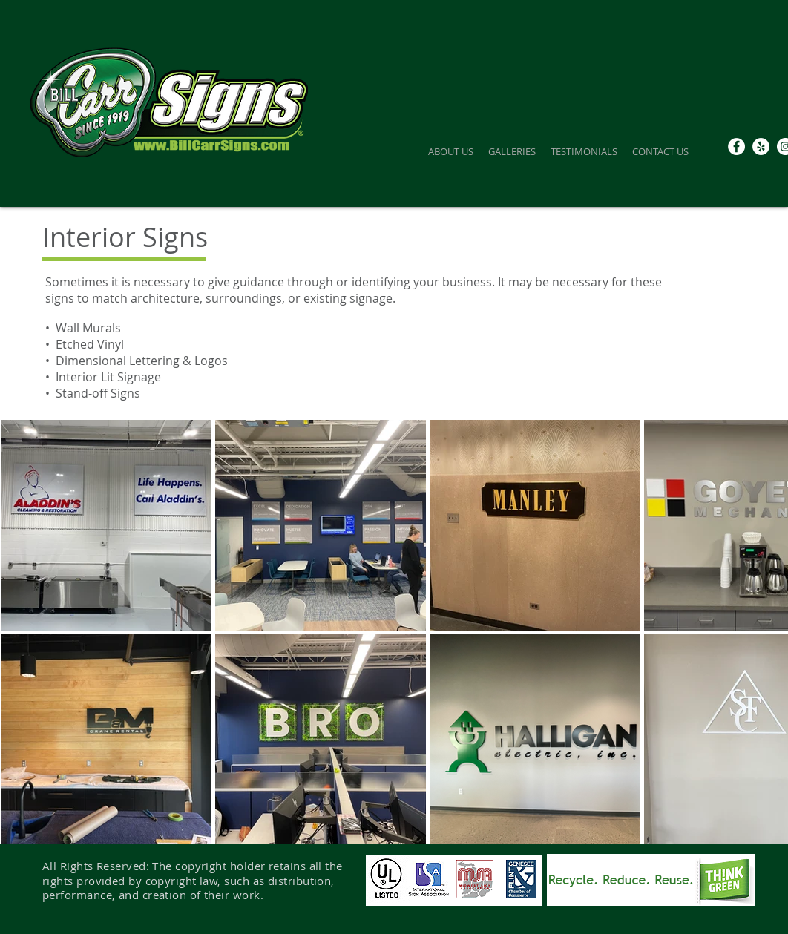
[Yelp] (760, 146)
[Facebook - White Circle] (736, 146)
